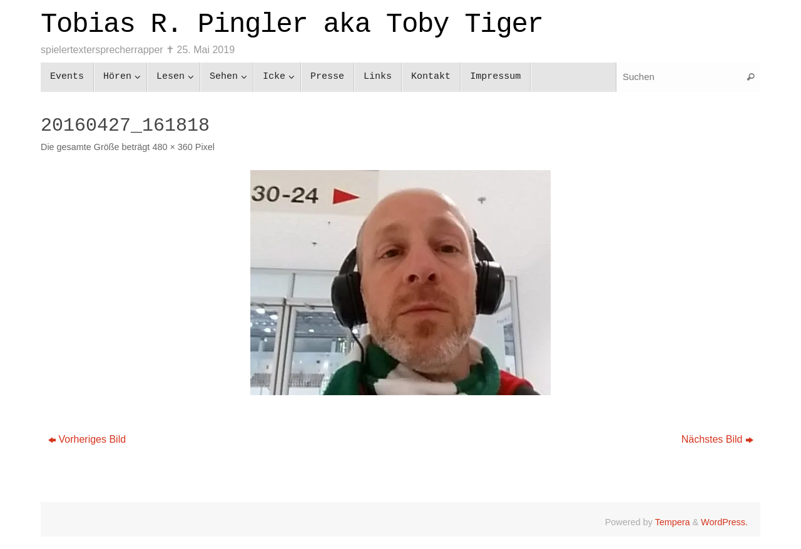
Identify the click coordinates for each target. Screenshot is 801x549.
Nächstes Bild (717, 439)
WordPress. (724, 522)
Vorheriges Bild (87, 439)
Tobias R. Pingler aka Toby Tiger (292, 24)
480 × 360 (172, 147)
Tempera (672, 522)
